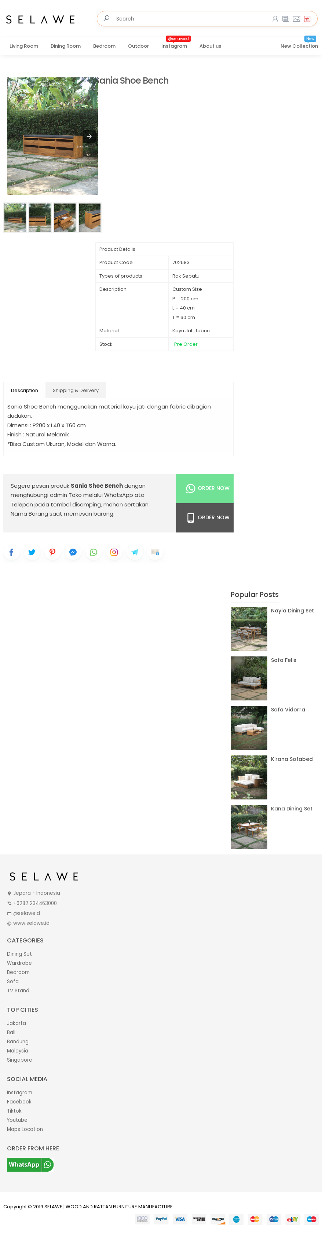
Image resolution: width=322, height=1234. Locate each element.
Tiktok (14, 1110)
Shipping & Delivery (76, 390)
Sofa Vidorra (288, 709)
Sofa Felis (283, 660)
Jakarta (16, 1023)
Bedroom (104, 46)
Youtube (17, 1120)
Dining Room (66, 46)
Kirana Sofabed (292, 759)
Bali (11, 1032)
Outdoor (138, 46)
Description (24, 390)
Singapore (19, 1060)
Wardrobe (19, 963)
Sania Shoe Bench (132, 81)
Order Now (207, 488)
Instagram (176, 44)
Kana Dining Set (291, 808)
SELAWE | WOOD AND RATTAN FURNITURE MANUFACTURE (108, 1206)
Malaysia (17, 1050)
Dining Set (19, 954)
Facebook (19, 1101)
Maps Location (25, 1129)
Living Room (24, 46)
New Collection (299, 44)
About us (210, 46)
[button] (89, 136)
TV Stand (18, 990)
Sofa (13, 981)
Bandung (18, 1041)
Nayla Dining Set (292, 610)
